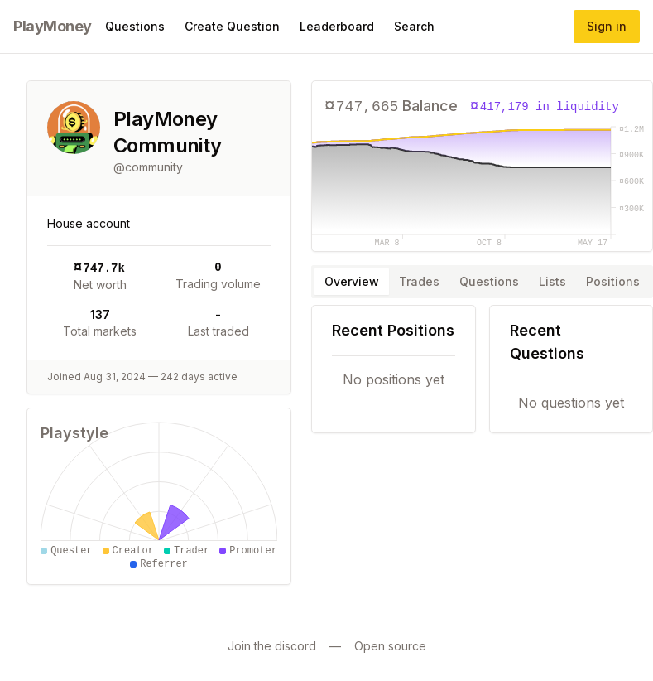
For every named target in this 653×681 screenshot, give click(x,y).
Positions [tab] (613, 281)
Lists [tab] (552, 281)
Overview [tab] (351, 281)
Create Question (232, 26)
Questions (135, 26)
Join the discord (272, 646)
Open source (390, 646)
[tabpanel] (482, 369)
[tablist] (482, 281)
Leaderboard (337, 26)
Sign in (607, 26)
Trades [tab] (419, 281)
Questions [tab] (489, 281)
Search (414, 26)
